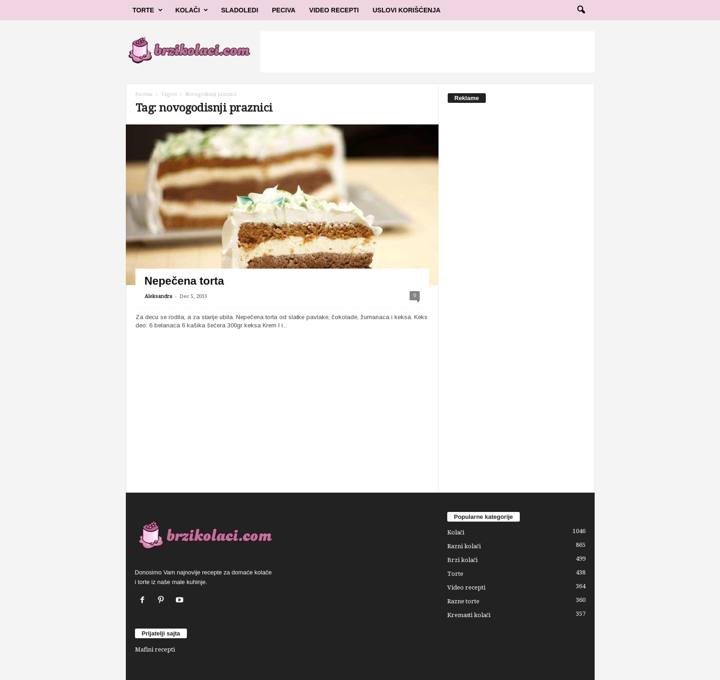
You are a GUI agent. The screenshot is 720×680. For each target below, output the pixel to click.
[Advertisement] (427, 52)
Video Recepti (334, 10)
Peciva (283, 10)
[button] (581, 10)
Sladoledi (239, 10)
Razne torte (463, 601)
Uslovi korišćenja (407, 10)
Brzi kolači (462, 559)
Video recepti (466, 587)
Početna (143, 94)
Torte (148, 10)
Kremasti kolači (469, 615)
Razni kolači (464, 546)
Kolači (191, 10)
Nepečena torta (184, 281)
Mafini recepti (155, 649)
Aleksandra (158, 296)
